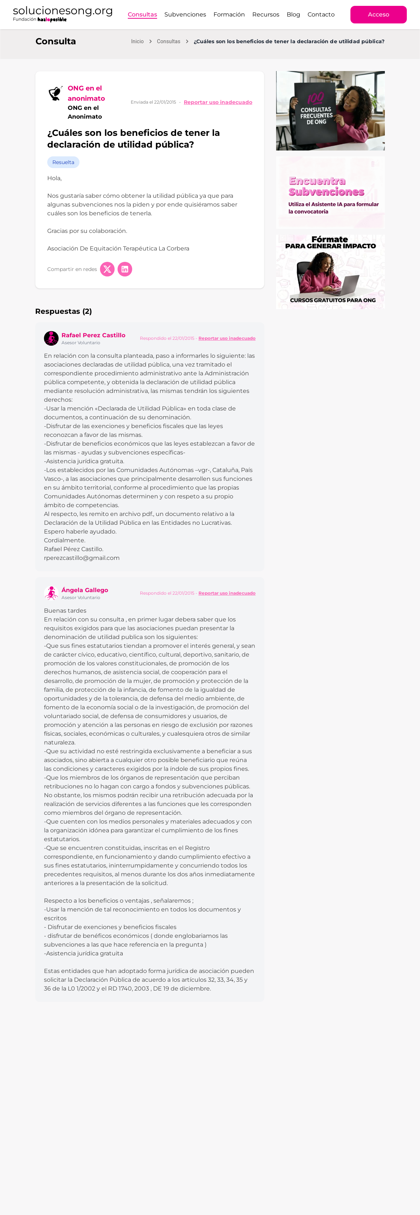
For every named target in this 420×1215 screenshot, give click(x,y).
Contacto (321, 14)
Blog (293, 14)
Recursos (265, 14)
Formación (229, 14)
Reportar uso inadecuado (218, 102)
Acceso (378, 14)
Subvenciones (185, 14)
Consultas (142, 14)
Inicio (137, 41)
